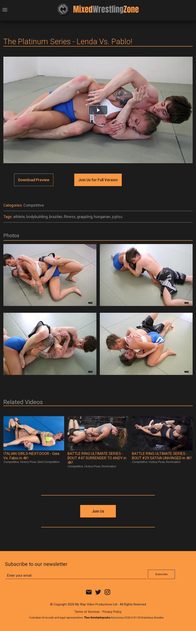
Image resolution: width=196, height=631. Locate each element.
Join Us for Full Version (98, 180)
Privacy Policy (112, 612)
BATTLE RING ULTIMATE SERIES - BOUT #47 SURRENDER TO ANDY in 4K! (97, 458)
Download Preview (33, 180)
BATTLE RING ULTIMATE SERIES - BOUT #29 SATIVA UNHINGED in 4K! (162, 455)
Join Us (98, 511)
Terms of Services (87, 612)
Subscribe (161, 574)
